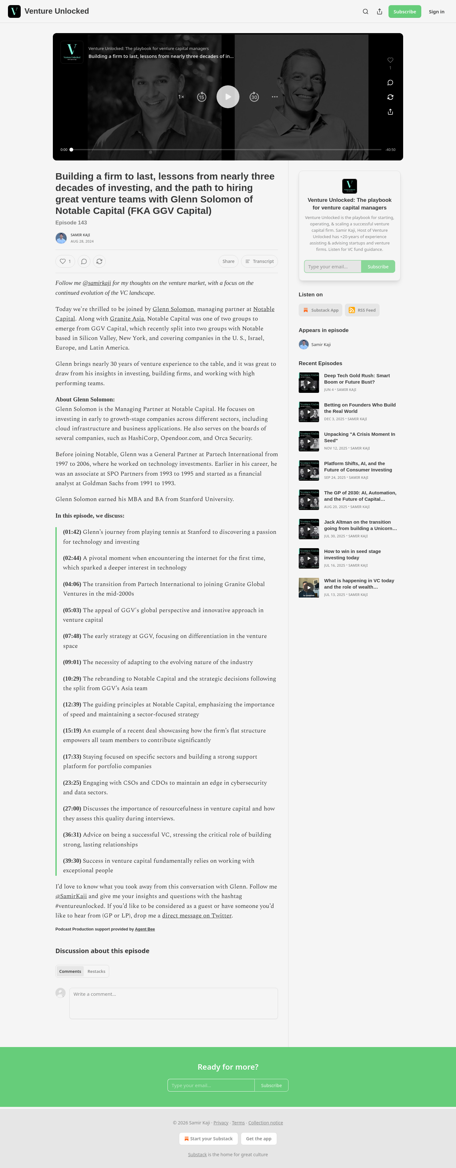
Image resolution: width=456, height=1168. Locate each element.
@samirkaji (97, 283)
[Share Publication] (379, 11)
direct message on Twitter (197, 915)
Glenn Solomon (173, 309)
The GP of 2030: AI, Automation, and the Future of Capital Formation (360, 496)
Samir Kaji (80, 234)
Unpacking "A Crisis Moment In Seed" (359, 437)
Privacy (221, 1123)
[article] (349, 382)
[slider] (226, 149)
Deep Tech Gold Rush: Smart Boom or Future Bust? (357, 379)
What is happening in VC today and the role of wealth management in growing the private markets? (359, 584)
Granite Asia (127, 318)
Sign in (437, 11)
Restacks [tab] (96, 971)
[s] (309, 383)
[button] (181, 97)
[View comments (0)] (390, 82)
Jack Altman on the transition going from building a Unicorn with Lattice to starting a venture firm (361, 525)
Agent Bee (145, 929)
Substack (197, 1154)
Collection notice (265, 1123)
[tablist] (82, 971)
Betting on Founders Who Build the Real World (360, 408)
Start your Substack (207, 1138)
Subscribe (405, 11)
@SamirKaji (71, 896)
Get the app (259, 1139)
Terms (238, 1123)
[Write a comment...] (174, 1003)
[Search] (365, 11)
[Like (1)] (65, 261)
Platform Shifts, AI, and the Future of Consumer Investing (358, 466)
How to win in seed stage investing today (352, 554)
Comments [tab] (70, 971)
